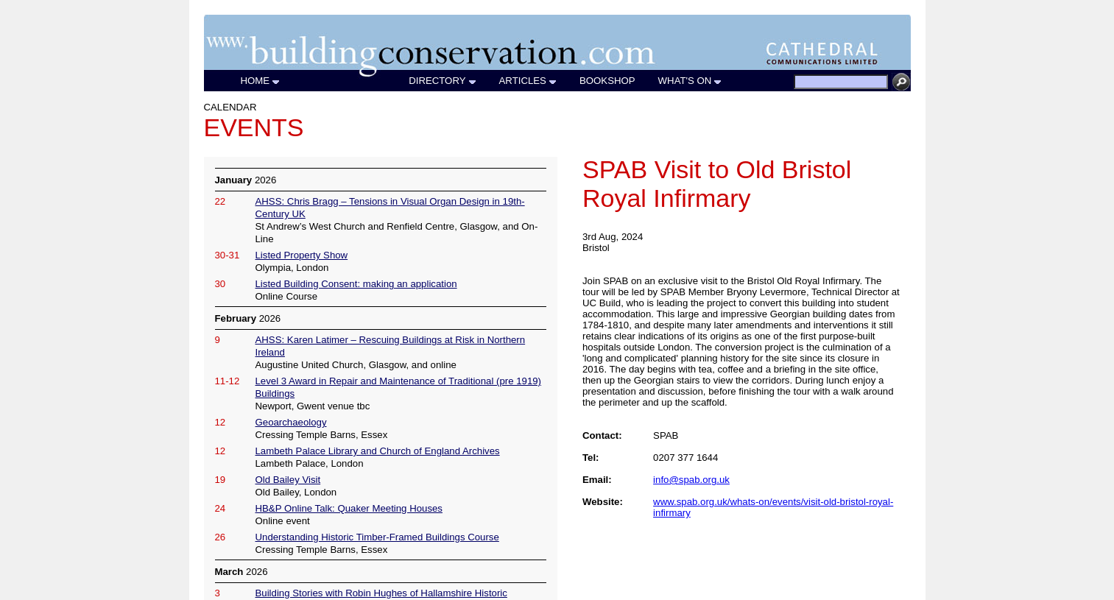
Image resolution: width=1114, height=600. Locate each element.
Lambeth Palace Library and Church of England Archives (377, 450)
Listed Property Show (301, 255)
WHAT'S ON (690, 80)
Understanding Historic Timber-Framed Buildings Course (377, 537)
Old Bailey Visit (288, 479)
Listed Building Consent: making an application (356, 283)
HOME (261, 80)
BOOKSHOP (607, 80)
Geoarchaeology (291, 422)
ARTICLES (528, 80)
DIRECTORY (442, 80)
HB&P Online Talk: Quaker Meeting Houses (349, 508)
